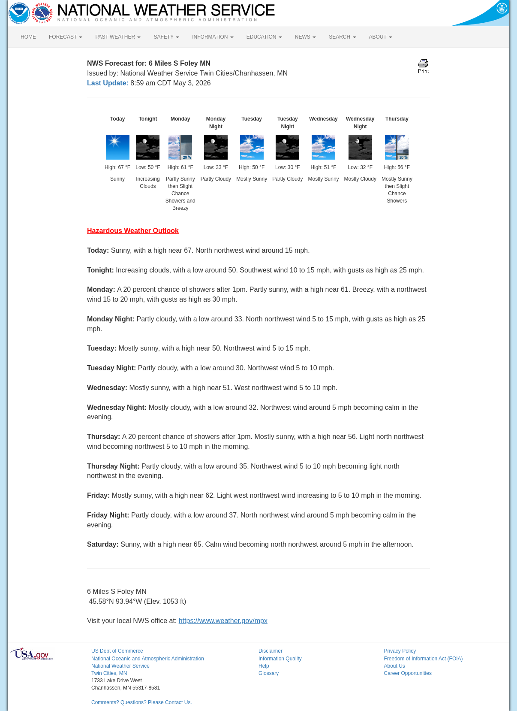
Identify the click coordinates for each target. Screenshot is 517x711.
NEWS (305, 37)
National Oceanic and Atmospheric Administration (147, 659)
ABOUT (380, 37)
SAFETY (166, 37)
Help (263, 666)
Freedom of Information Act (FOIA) (423, 659)
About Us (394, 666)
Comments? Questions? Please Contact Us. (141, 702)
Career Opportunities (408, 673)
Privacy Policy (400, 651)
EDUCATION (264, 37)
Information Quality (280, 659)
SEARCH (342, 37)
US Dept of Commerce (117, 651)
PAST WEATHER (118, 37)
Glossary (268, 673)
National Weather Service (120, 666)
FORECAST (65, 37)
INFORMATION (212, 37)
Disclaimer (270, 651)
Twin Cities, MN (109, 673)
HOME (28, 37)
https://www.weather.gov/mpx (223, 620)
